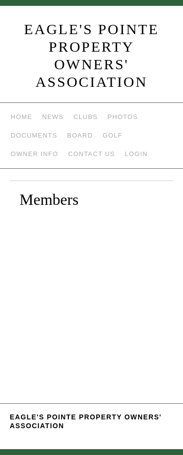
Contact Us (91, 154)
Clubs (85, 116)
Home (21, 116)
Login (136, 154)
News (52, 116)
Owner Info (35, 154)
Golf (112, 135)
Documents (34, 135)
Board (80, 135)
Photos (122, 116)
